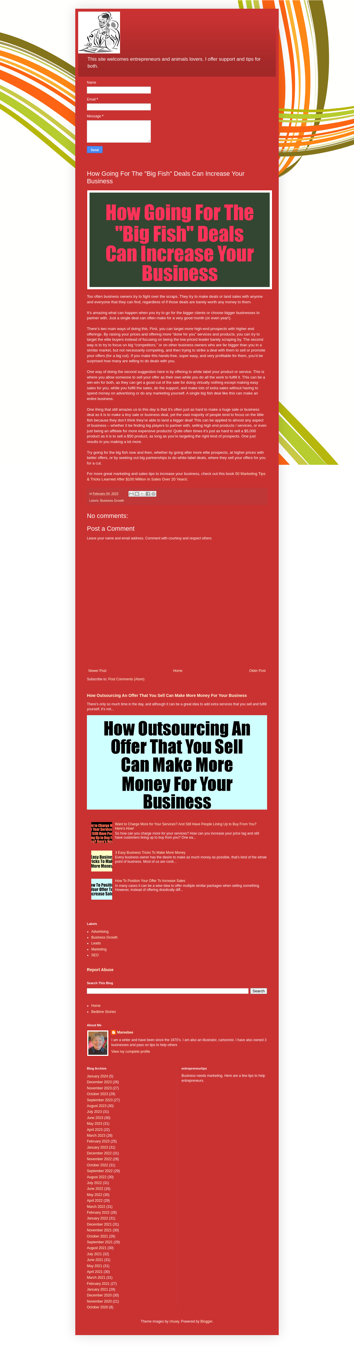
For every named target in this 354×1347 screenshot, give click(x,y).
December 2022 (99, 1153)
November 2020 (99, 1301)
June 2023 (95, 1118)
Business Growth (112, 500)
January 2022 (97, 1218)
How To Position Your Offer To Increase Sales (150, 881)
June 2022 (95, 1189)
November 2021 (99, 1230)
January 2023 (97, 1147)
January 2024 (97, 1076)
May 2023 (94, 1124)
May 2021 (94, 1266)
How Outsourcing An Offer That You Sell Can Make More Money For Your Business (167, 695)
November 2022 (99, 1159)
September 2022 (100, 1171)
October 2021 (97, 1236)
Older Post (257, 671)
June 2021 (95, 1260)
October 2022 (97, 1165)
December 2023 (99, 1082)
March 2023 (96, 1135)
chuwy (174, 1321)
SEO (95, 955)
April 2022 (95, 1201)
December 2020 (99, 1295)
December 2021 (99, 1224)
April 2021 (95, 1272)
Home (178, 671)
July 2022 (94, 1183)
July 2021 (94, 1254)
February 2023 (98, 1141)
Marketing (99, 949)
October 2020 (97, 1307)
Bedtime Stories (103, 1012)
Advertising (99, 932)
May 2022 (94, 1195)
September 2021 (100, 1242)
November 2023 (99, 1088)
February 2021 (98, 1284)
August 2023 (96, 1106)
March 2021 (96, 1278)
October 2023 (97, 1094)
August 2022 (96, 1177)
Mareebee (125, 1032)
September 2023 (100, 1100)
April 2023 (95, 1130)
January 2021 (97, 1289)
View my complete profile (130, 1052)
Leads (96, 943)
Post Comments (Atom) (126, 679)
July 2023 (94, 1112)
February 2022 (98, 1212)
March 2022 (96, 1207)
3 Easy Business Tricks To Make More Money (150, 853)
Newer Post (97, 671)
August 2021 (96, 1248)
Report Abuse (100, 969)
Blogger (206, 1321)
